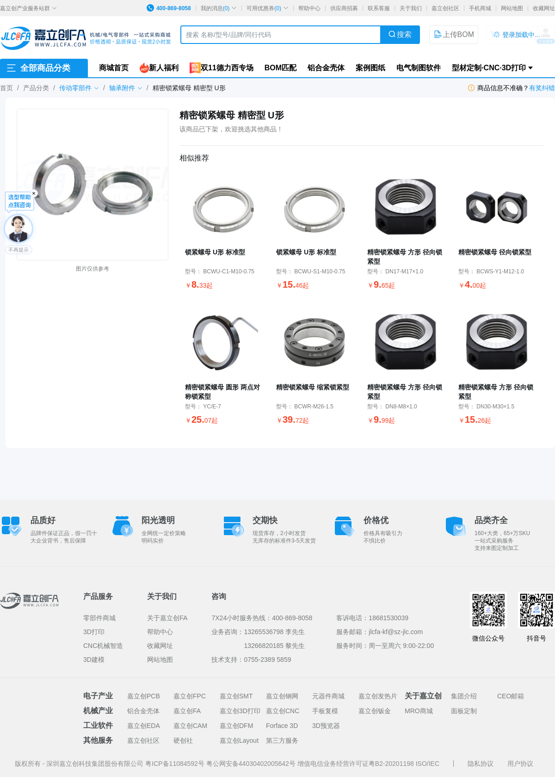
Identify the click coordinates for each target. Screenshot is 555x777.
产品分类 (36, 88)
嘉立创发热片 (377, 696)
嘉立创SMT (236, 696)
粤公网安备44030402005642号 (251, 763)
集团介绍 (464, 696)
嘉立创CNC (282, 711)
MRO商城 (419, 711)
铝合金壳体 (326, 68)
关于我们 (411, 8)
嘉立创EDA (143, 725)
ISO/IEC (427, 763)
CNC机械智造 (103, 645)
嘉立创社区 (445, 8)
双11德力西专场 (221, 68)
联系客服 (379, 8)
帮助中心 (309, 8)
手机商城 (480, 8)
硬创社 (183, 740)
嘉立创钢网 (282, 696)
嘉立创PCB (143, 696)
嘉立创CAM (190, 725)
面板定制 (464, 711)
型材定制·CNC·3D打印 (489, 68)
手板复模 (325, 711)
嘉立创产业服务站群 (28, 8)
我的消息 (219, 8)
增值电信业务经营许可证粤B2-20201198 (356, 763)
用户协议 (520, 763)
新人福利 (159, 68)
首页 (6, 88)
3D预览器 (326, 725)
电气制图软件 (418, 68)
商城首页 (114, 68)
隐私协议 (480, 763)
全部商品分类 (38, 68)
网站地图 (512, 8)
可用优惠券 (268, 8)
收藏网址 (544, 8)
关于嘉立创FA (167, 618)
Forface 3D (282, 725)
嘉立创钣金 (374, 711)
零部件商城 (99, 618)
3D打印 (94, 631)
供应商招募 (344, 8)
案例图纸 (370, 68)
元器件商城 (328, 696)
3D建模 (94, 659)
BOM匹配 (280, 68)
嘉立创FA (187, 711)
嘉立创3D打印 (240, 711)
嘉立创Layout (239, 740)
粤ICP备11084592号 (175, 763)
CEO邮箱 (510, 696)
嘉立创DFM (236, 725)
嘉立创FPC (189, 696)
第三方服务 (282, 740)
